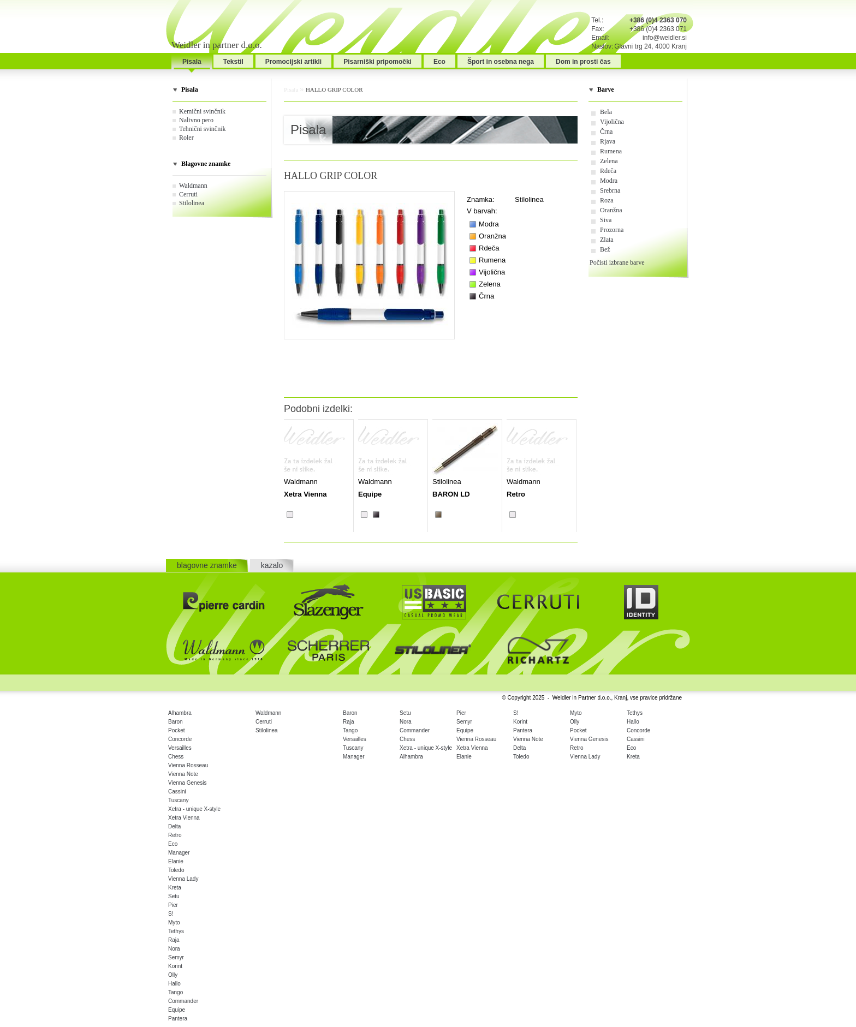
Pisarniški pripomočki (377, 61)
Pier (173, 905)
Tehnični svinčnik (202, 129)
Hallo (174, 984)
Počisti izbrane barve (617, 262)
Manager (178, 853)
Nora (174, 949)
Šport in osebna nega (500, 61)
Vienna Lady (183, 879)
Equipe (176, 1010)
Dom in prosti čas (583, 61)
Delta (174, 826)
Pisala (191, 61)
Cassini (177, 792)
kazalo (272, 565)
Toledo (176, 870)
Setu (174, 896)
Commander (183, 1001)
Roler (186, 137)
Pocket (176, 730)
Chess (175, 757)
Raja (174, 940)
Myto (174, 922)
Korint (175, 966)
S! (170, 914)
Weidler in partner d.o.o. (216, 45)
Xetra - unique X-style (194, 809)
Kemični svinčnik (202, 111)
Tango (175, 992)
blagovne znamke (207, 565)
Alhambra (180, 713)
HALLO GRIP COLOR (334, 89)
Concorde (180, 739)
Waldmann (193, 185)
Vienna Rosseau (188, 765)
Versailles (180, 748)
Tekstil (233, 61)
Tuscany (178, 800)
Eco (439, 61)
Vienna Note (183, 774)
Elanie (175, 861)
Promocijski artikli (293, 61)
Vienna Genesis (187, 783)
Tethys (176, 931)
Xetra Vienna (184, 818)
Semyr (176, 957)
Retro (174, 835)
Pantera (177, 1019)
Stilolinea (191, 203)
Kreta (174, 888)
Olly (172, 975)
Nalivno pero (196, 120)
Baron (175, 722)
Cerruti (188, 194)
